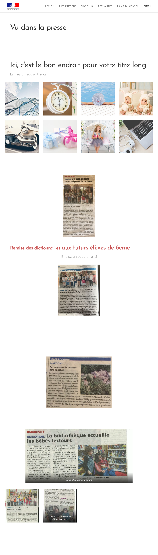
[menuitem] (56, 6)
